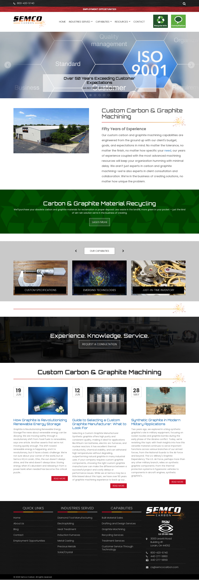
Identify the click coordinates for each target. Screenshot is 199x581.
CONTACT (139, 22)
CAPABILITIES (102, 22)
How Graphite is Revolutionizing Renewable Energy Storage (40, 423)
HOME (62, 22)
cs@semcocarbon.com (164, 568)
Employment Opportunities (29, 542)
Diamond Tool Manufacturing (75, 519)
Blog (16, 530)
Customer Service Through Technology (117, 549)
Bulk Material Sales (112, 519)
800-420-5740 (25, 3)
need (167, 150)
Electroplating (66, 524)
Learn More (99, 222)
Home (16, 519)
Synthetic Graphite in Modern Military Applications (155, 423)
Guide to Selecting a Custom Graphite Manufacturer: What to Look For (99, 425)
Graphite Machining (113, 530)
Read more (59, 479)
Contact (18, 536)
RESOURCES (121, 22)
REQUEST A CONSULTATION (99, 345)
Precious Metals (67, 547)
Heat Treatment (67, 530)
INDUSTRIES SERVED (79, 22)
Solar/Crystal (65, 553)
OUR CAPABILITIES (99, 251)
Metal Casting (66, 542)
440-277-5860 (159, 557)
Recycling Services (112, 536)
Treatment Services (113, 542)
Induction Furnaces (69, 536)
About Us (18, 524)
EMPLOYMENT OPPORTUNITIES (99, 9)
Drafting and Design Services (119, 524)
